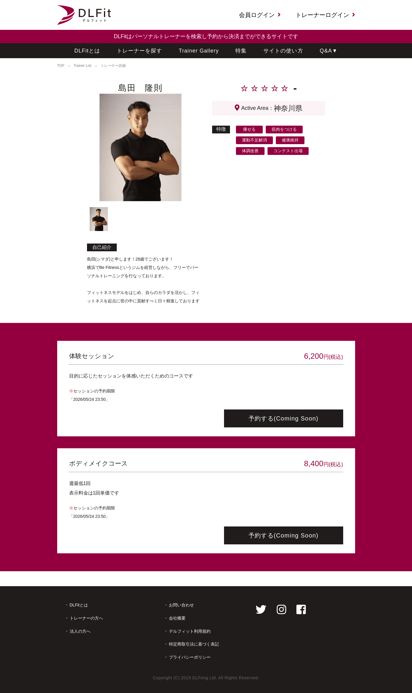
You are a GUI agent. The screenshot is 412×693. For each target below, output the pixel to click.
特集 (241, 51)
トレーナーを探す (139, 51)
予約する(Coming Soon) (283, 418)
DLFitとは (87, 51)
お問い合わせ (181, 605)
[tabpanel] (140, 147)
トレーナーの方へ (86, 618)
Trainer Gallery (199, 51)
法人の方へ (80, 631)
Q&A (329, 51)
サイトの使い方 (283, 51)
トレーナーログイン (325, 15)
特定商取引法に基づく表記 (194, 644)
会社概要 (177, 618)
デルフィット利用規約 (190, 631)
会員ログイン (260, 15)
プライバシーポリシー (190, 657)
